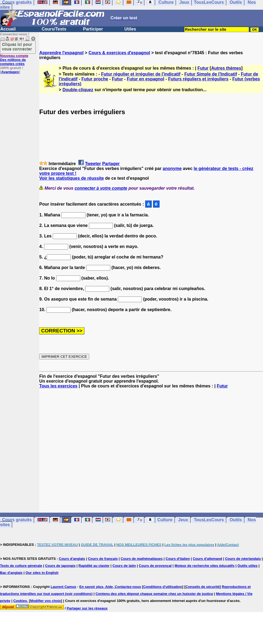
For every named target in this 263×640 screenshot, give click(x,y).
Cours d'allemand (207, 559)
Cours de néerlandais (243, 559)
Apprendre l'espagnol (61, 52)
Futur (203, 68)
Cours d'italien (178, 559)
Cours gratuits (17, 520)
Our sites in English (41, 573)
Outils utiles (248, 566)
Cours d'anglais (72, 559)
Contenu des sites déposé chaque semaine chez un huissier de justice (154, 594)
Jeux (183, 520)
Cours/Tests (54, 29)
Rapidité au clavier (93, 566)
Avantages (10, 72)
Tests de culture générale (21, 566)
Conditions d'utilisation (162, 587)
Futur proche (94, 79)
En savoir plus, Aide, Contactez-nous (110, 587)
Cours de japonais (60, 566)
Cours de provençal (155, 566)
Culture (164, 520)
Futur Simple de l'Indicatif (210, 74)
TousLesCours (209, 520)
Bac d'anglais (11, 573)
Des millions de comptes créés (14, 60)
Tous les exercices (58, 386)
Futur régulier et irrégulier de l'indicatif (141, 74)
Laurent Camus (63, 587)
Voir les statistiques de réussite (71, 178)
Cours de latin (124, 566)
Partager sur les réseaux (87, 608)
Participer (93, 29)
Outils (236, 520)
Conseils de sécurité (202, 587)
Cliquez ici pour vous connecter (17, 46)
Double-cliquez (77, 89)
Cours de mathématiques (141, 559)
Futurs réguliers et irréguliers (198, 79)
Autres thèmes (226, 68)
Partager (111, 163)
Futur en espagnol (145, 79)
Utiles (130, 29)
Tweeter (93, 163)
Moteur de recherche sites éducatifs (205, 566)
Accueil (8, 29)
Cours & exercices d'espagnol (119, 52)
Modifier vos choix (45, 601)
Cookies (20, 601)
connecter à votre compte (101, 188)
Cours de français (103, 559)
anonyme (172, 168)
